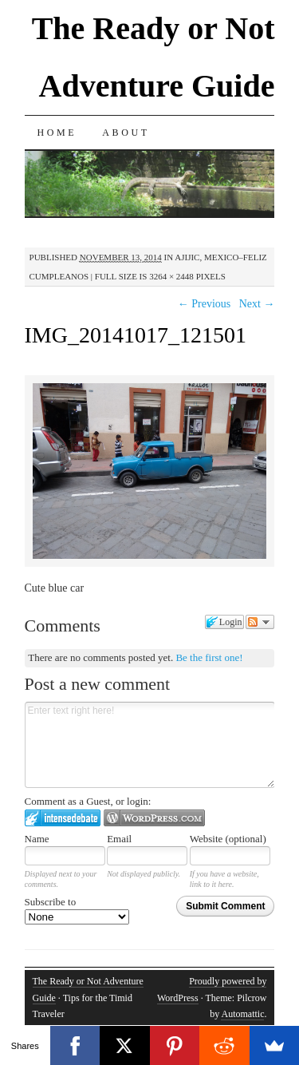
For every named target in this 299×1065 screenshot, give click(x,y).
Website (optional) (228, 839)
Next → (257, 304)
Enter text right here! (150, 745)
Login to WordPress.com (154, 818)
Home (57, 132)
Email (119, 839)
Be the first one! (208, 657)
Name (37, 839)
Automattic (242, 1013)
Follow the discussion (260, 622)
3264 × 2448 (171, 276)
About (125, 132)
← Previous (204, 304)
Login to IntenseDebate (62, 818)
